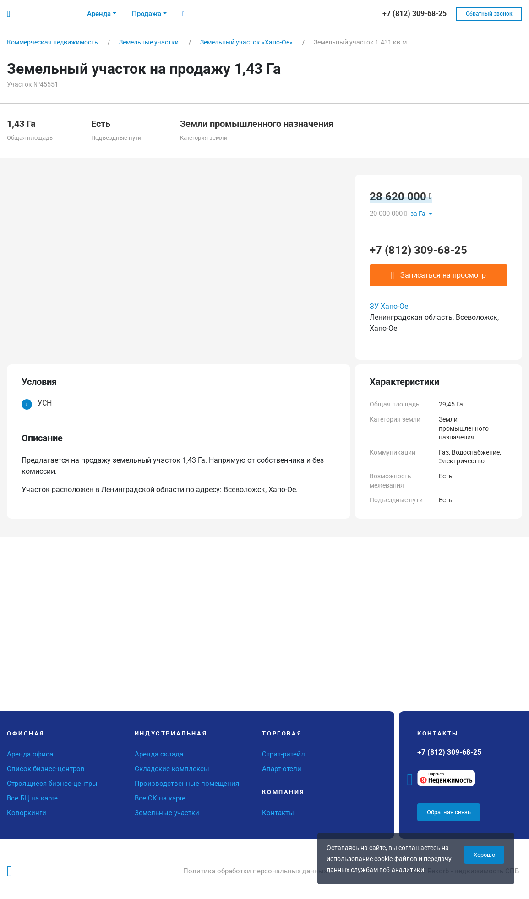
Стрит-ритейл (283, 754)
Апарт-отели (281, 769)
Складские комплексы (172, 769)
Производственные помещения (187, 783)
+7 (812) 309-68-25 (418, 250)
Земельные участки (167, 813)
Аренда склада (159, 754)
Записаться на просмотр (438, 275)
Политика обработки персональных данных (255, 871)
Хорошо (484, 854)
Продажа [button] (146, 14)
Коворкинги (26, 813)
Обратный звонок (489, 14)
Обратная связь (449, 812)
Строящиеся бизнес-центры (52, 783)
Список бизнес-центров (46, 769)
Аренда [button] (99, 14)
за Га (418, 213)
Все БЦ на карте (32, 798)
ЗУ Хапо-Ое (389, 306)
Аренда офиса (30, 754)
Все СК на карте (160, 798)
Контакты (278, 813)
